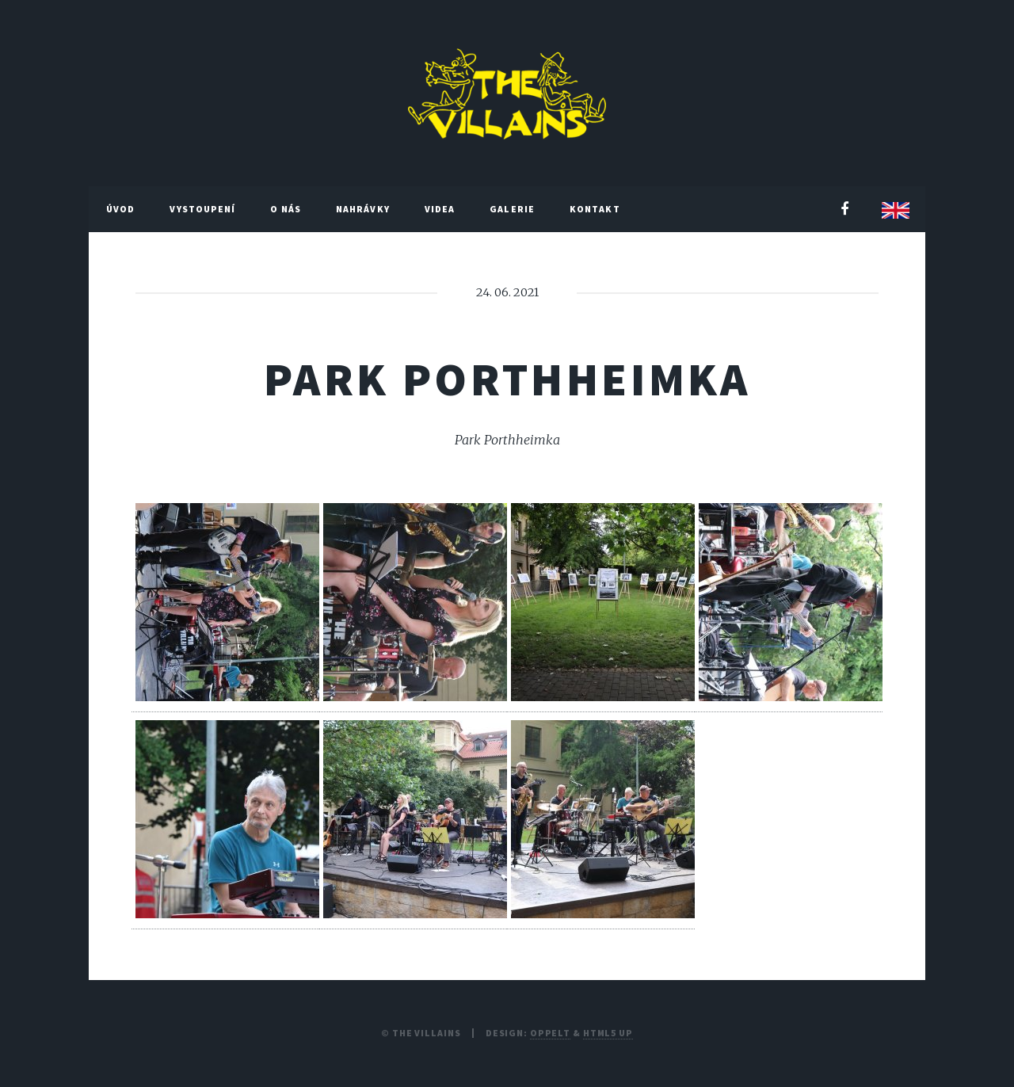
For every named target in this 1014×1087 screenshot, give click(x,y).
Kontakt (595, 209)
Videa (440, 209)
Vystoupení (202, 209)
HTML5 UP (608, 1033)
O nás (285, 209)
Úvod (120, 209)
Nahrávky (363, 209)
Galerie (512, 209)
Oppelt (550, 1033)
